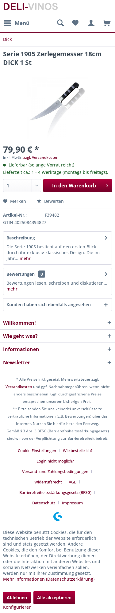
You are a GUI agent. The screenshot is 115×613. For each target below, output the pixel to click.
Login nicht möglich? (55, 461)
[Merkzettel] (75, 23)
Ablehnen (17, 597)
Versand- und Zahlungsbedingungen (55, 471)
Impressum (72, 503)
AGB (72, 482)
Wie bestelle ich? (78, 450)
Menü (16, 22)
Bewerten (50, 201)
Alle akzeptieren (54, 597)
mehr (24, 258)
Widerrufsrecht (48, 482)
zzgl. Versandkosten (41, 157)
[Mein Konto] (90, 23)
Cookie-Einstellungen (37, 450)
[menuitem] (16, 23)
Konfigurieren (17, 607)
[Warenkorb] (105, 23)
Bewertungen (20, 274)
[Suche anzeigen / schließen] (60, 23)
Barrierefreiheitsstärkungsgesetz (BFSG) (55, 492)
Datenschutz (43, 503)
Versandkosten (19, 386)
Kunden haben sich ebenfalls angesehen (48, 304)
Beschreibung (20, 238)
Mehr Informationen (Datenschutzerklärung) (48, 579)
